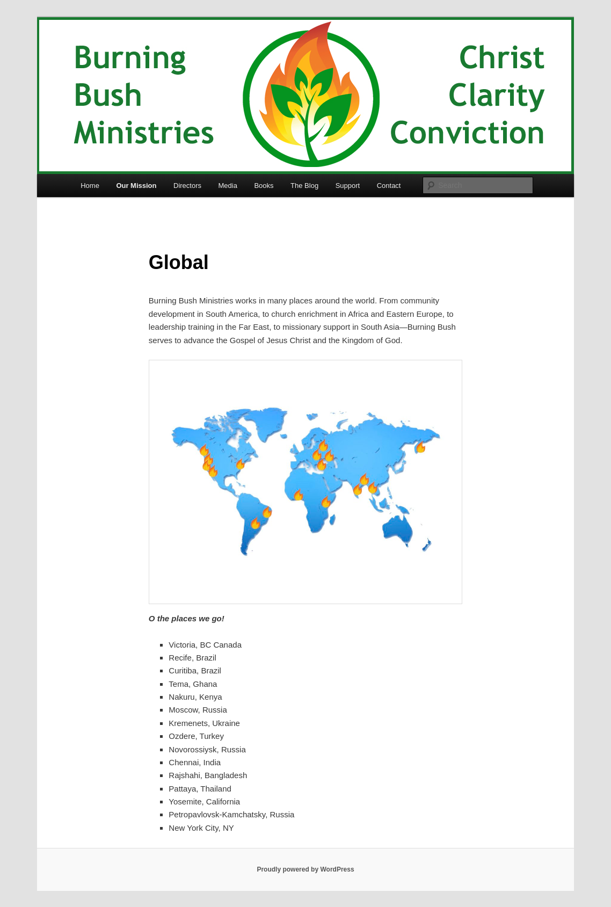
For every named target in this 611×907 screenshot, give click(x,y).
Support (348, 186)
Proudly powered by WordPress (305, 869)
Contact (389, 186)
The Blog (304, 186)
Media (228, 186)
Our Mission (136, 186)
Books (263, 186)
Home (90, 186)
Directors (187, 186)
